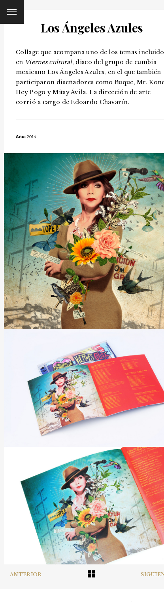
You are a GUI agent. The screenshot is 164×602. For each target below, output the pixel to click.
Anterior (25, 574)
